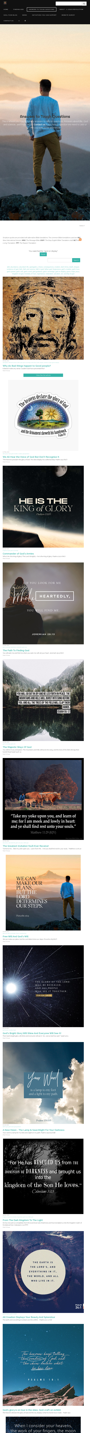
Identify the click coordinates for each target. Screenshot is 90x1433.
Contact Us (8, 20)
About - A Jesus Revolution (71, 9)
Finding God (18, 9)
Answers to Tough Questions (41, 9)
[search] (69, 4)
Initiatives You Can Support (44, 15)
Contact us (39, 742)
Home (6, 9)
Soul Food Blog (10, 15)
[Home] (5, 3)
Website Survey (68, 15)
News (24, 15)
